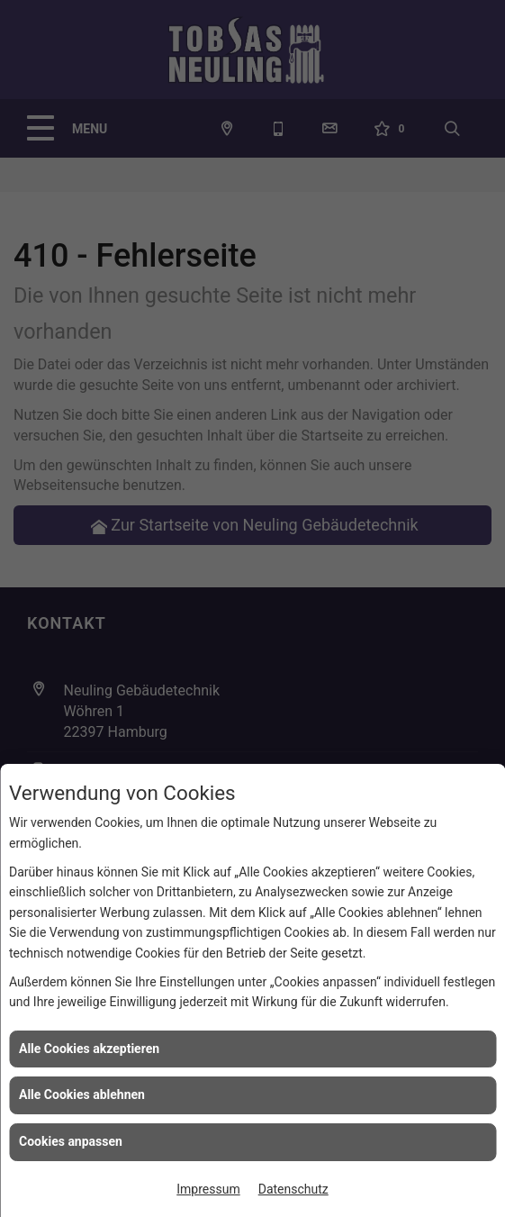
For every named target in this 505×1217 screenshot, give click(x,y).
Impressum (207, 1189)
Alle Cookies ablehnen (82, 1094)
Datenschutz (293, 1189)
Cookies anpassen (70, 1141)
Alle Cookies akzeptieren (89, 1048)
